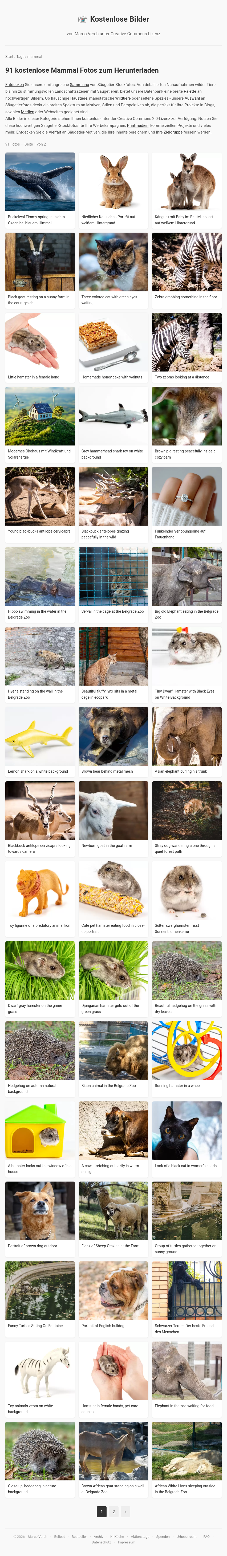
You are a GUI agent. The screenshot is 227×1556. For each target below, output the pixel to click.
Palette (190, 91)
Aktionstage (140, 1537)
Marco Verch (37, 1537)
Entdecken (14, 84)
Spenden (163, 1537)
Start (9, 56)
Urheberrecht (187, 1537)
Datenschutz (101, 1542)
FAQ (207, 1537)
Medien (27, 112)
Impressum (126, 1542)
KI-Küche (117, 1537)
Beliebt (59, 1537)
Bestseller (79, 1537)
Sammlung (79, 84)
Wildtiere (123, 98)
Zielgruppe (173, 132)
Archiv (98, 1537)
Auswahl (192, 98)
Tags (20, 56)
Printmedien (138, 125)
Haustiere (78, 98)
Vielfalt (55, 132)
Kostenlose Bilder (113, 19)
